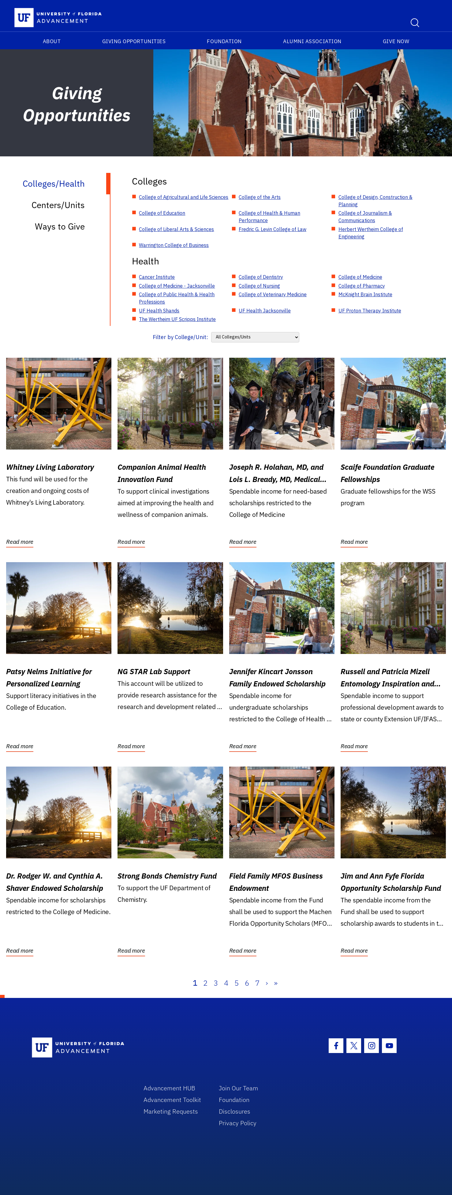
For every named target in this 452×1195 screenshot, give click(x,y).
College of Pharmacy (361, 286)
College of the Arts (260, 197)
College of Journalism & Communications (365, 216)
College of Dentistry (261, 277)
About (52, 41)
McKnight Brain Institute (365, 294)
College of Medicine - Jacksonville (177, 286)
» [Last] (276, 983)
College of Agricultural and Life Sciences (183, 197)
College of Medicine (360, 277)
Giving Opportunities (134, 41)
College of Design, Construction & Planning (375, 200)
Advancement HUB (169, 1088)
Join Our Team (238, 1088)
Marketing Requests (171, 1111)
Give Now (396, 41)
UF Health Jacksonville (265, 311)
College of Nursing (259, 286)
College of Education (162, 213)
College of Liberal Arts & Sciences (176, 229)
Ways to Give (60, 226)
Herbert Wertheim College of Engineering (370, 233)
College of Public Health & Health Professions (177, 298)
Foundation (224, 41)
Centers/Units (58, 205)
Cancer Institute (157, 277)
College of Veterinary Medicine (273, 294)
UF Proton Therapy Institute (369, 311)
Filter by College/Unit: (180, 337)
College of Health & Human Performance (269, 216)
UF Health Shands (159, 311)
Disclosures (234, 1111)
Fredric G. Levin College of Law (272, 229)
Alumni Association (312, 41)
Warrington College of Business (174, 245)
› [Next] (267, 983)
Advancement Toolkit (172, 1100)
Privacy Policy (237, 1123)
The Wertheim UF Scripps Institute (177, 319)
